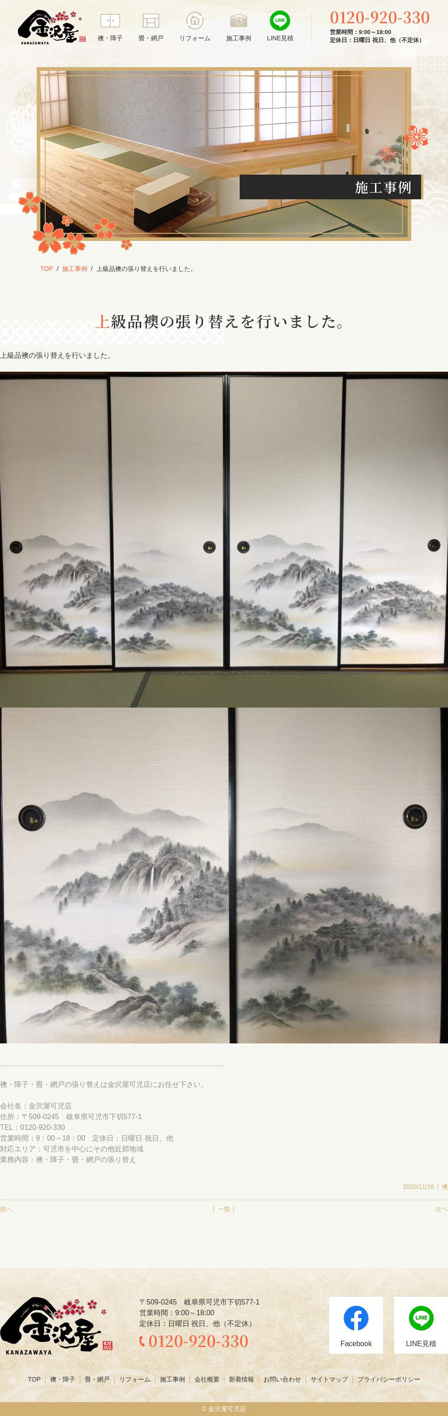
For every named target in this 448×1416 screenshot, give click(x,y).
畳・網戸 (151, 38)
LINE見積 (280, 38)
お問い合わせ (282, 1379)
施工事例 (238, 38)
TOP (46, 268)
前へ (6, 1209)
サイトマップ (329, 1379)
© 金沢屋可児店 (224, 1408)
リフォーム (195, 38)
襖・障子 (110, 38)
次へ (441, 1209)
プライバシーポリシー (389, 1379)
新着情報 (241, 1379)
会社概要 (207, 1379)
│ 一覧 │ (224, 1209)
